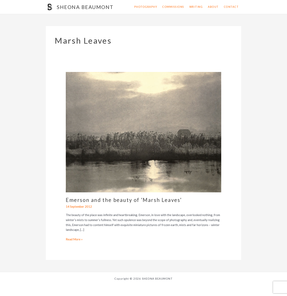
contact (231, 6)
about (213, 6)
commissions (173, 6)
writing (196, 6)
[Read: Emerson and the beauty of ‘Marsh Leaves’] (143, 132)
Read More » (74, 239)
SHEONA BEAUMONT (85, 7)
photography (145, 6)
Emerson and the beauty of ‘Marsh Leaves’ (124, 200)
